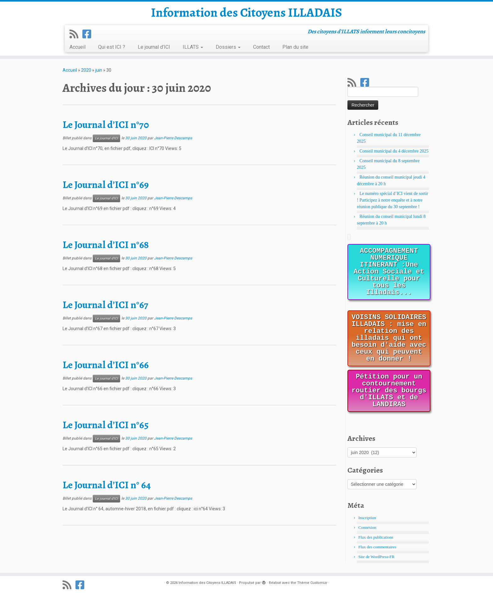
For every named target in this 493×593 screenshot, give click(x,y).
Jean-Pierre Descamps (173, 138)
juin (98, 70)
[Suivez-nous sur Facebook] (88, 34)
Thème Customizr (312, 583)
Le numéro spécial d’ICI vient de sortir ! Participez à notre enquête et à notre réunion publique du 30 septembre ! (392, 200)
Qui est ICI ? (111, 47)
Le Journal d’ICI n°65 (106, 425)
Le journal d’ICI (154, 47)
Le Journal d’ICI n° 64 (107, 485)
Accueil (77, 47)
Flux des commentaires (377, 547)
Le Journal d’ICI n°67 (105, 305)
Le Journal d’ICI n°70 (106, 124)
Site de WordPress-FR (376, 556)
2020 (86, 70)
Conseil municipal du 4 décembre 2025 (394, 151)
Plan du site (295, 47)
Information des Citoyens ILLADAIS (246, 12)
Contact (261, 47)
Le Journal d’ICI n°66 (106, 365)
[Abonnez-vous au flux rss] (75, 34)
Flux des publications (375, 537)
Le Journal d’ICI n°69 (106, 184)
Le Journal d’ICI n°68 (106, 245)
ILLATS (193, 47)
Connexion (367, 527)
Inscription (367, 517)
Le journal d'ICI (106, 138)
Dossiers (228, 47)
